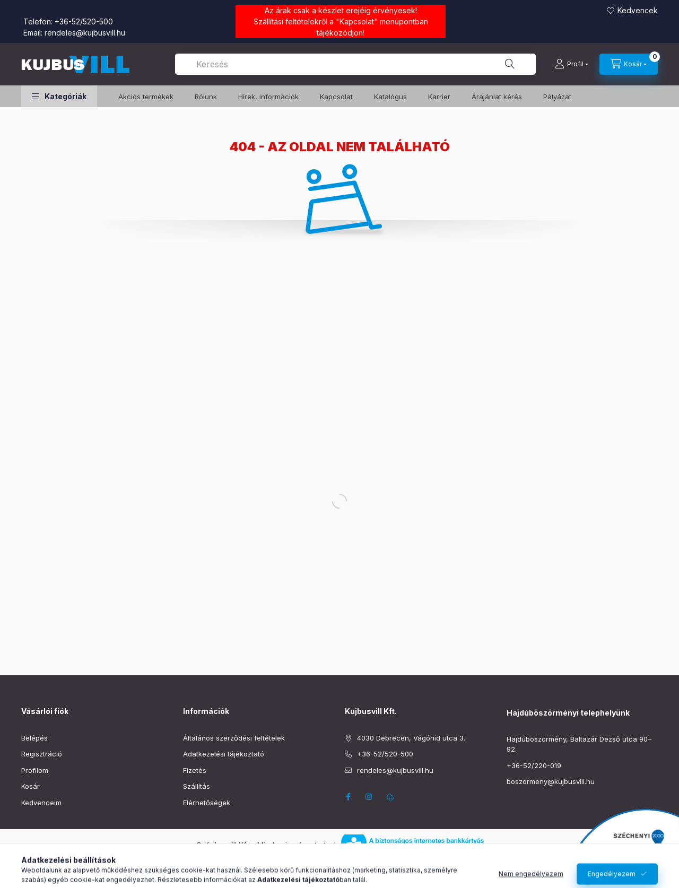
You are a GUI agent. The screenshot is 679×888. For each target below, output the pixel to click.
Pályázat (557, 96)
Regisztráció (41, 754)
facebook (348, 796)
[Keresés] (509, 64)
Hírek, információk (268, 96)
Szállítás (196, 786)
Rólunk (206, 96)
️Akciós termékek (145, 96)
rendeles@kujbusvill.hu (85, 32)
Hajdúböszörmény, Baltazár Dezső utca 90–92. (579, 744)
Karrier (439, 96)
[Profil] (571, 64)
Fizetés (194, 770)
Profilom (34, 770)
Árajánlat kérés (497, 96)
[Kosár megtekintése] (628, 64)
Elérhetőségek (206, 802)
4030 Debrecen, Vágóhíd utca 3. (411, 738)
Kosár (30, 786)
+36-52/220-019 (534, 765)
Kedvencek (637, 10)
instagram (369, 796)
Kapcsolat (357, 21)
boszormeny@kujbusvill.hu (551, 781)
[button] (59, 96)
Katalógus (390, 96)
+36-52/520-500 (84, 21)
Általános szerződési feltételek (234, 738)
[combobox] (355, 64)
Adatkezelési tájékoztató (223, 754)
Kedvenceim (41, 802)
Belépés (34, 738)
